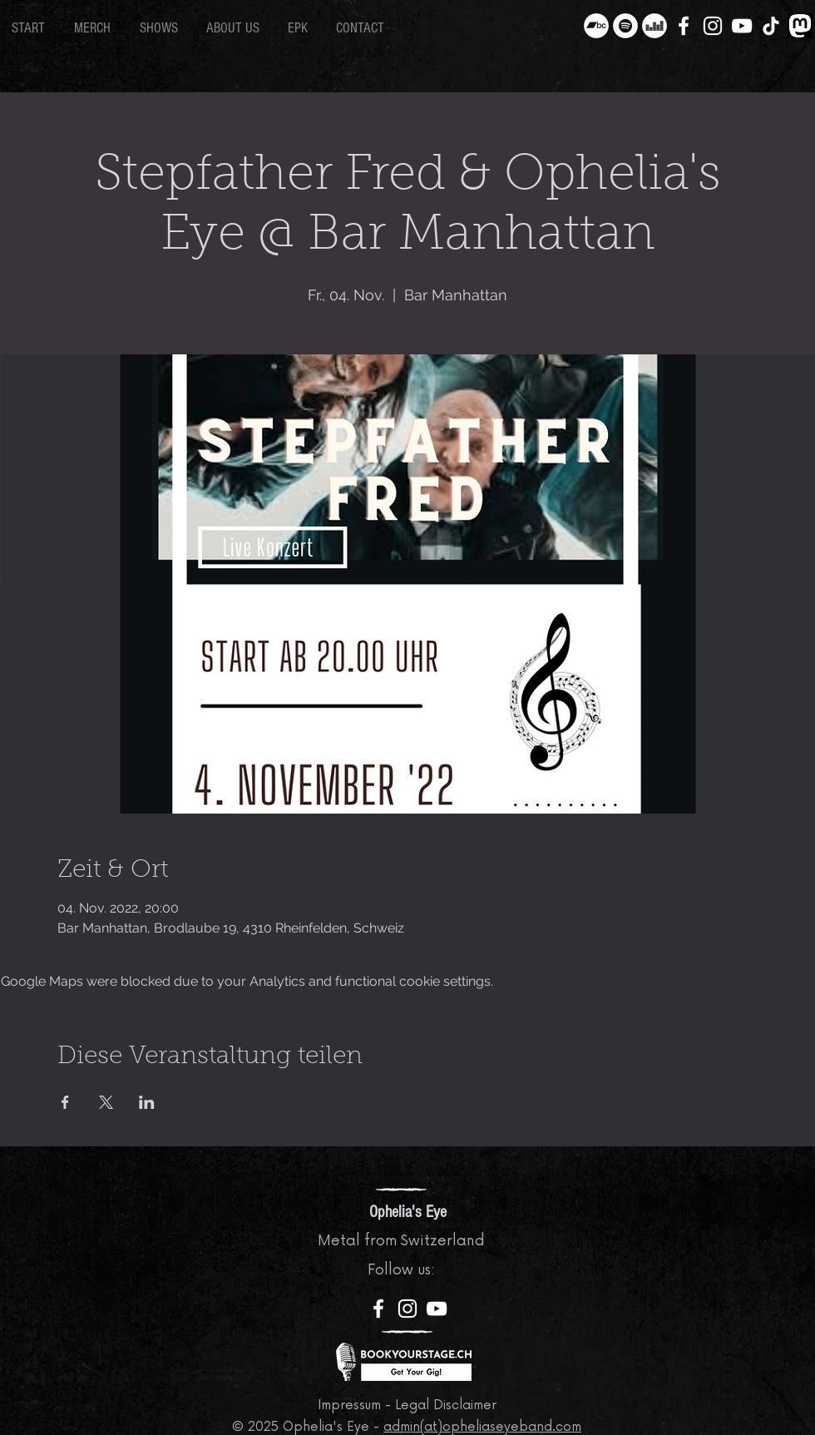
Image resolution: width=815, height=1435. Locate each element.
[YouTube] (741, 25)
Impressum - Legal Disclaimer (407, 1405)
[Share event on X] (106, 1102)
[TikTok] (770, 25)
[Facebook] (683, 25)
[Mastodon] (800, 25)
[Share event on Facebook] (65, 1102)
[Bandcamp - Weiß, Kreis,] (596, 25)
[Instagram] (712, 25)
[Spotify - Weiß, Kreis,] (625, 25)
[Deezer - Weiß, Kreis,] (654, 25)
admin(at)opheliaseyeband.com (482, 1427)
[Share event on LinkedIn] (147, 1102)
